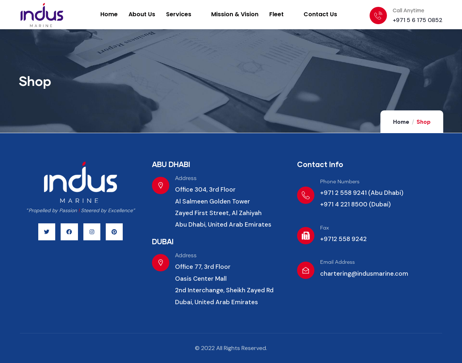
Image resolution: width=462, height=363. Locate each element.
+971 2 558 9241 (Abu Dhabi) (362, 193)
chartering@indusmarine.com (364, 273)
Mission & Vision (234, 14)
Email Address (337, 262)
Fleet (280, 14)
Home (109, 14)
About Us (141, 14)
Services (182, 14)
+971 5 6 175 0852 (418, 20)
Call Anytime (408, 10)
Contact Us (320, 14)
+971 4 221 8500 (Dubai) (355, 204)
